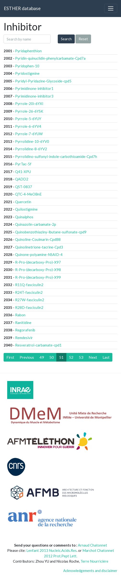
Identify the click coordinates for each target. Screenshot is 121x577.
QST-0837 (23, 187)
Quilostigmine (26, 209)
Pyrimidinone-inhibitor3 (34, 96)
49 (42, 357)
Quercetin (23, 202)
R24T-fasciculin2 (29, 292)
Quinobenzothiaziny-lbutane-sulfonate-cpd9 (50, 232)
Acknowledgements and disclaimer (90, 570)
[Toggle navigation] (110, 8)
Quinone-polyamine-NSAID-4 (39, 254)
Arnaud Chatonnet (92, 545)
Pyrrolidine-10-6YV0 (32, 141)
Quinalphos (24, 217)
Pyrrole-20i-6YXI (29, 103)
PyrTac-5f (23, 164)
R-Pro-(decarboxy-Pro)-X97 (38, 262)
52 (71, 357)
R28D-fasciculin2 (29, 307)
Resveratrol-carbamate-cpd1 (38, 345)
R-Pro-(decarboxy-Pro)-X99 (38, 277)
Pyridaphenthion (28, 51)
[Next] (93, 357)
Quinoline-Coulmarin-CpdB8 (38, 239)
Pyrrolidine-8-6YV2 (31, 149)
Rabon (20, 315)
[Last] (106, 357)
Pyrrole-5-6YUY (28, 118)
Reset (83, 39)
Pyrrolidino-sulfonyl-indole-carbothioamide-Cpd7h (56, 156)
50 (51, 357)
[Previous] (27, 357)
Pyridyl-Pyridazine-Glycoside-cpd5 (43, 81)
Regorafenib (25, 330)
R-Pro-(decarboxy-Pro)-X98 (38, 269)
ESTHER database (22, 8)
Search (66, 39)
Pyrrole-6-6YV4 (28, 126)
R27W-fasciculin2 (29, 300)
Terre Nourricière (94, 561)
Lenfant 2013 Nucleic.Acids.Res (51, 550)
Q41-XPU (23, 171)
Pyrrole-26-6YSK (29, 111)
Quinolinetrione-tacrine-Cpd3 (39, 247)
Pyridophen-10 (27, 66)
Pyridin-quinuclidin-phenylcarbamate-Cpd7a (50, 58)
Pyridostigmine (27, 73)
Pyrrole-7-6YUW (29, 134)
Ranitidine (23, 322)
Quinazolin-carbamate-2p (35, 224)
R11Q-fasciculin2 (29, 285)
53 (81, 357)
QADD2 (21, 179)
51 (61, 357)
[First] (10, 357)
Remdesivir (24, 337)
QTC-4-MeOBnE (28, 194)
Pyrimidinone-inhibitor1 (34, 88)
